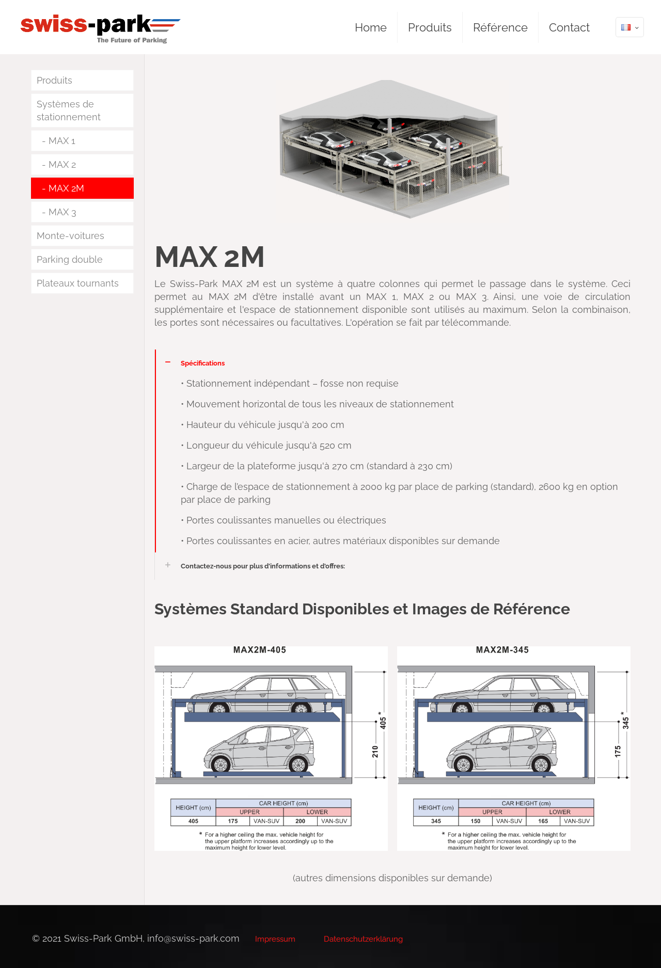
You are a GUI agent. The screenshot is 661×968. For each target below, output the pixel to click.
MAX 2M (66, 188)
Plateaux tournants (78, 283)
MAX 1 (62, 140)
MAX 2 (62, 164)
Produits (54, 80)
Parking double (70, 259)
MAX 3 (62, 212)
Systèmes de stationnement (69, 110)
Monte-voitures (70, 235)
